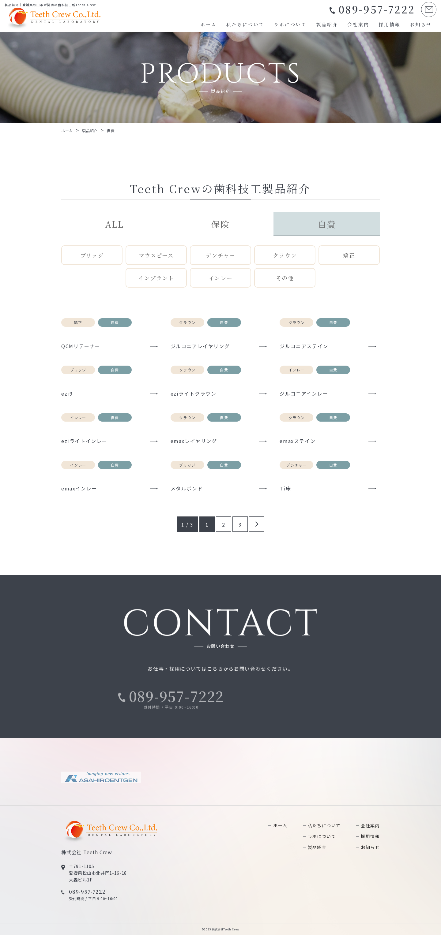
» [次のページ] (256, 524)
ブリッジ (92, 255)
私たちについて (245, 24)
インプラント (156, 278)
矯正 (349, 255)
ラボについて (290, 24)
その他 (285, 278)
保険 (220, 224)
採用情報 (390, 24)
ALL (114, 224)
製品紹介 (327, 24)
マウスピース (156, 255)
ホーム (208, 24)
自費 (327, 224)
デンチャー (221, 255)
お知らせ (421, 24)
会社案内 (358, 24)
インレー (220, 278)
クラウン (285, 255)
